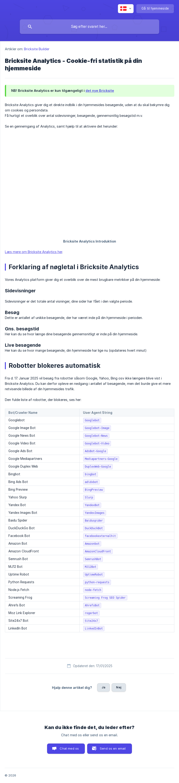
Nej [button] (118, 687)
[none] (126, 8)
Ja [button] (103, 687)
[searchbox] (89, 26)
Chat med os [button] (69, 748)
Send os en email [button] (113, 748)
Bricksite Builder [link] (36, 49)
